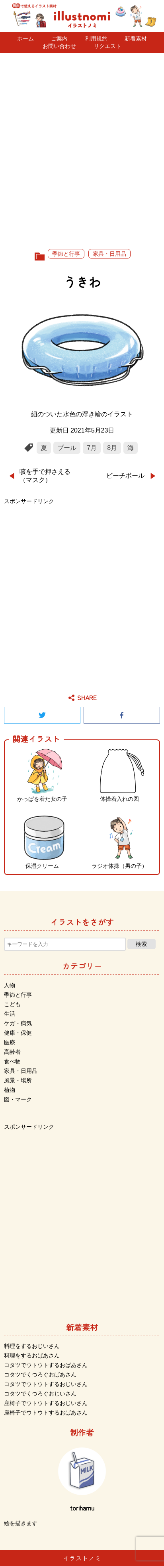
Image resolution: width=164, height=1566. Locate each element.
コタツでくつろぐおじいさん (40, 1393)
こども (12, 1004)
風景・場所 (18, 1080)
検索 (141, 944)
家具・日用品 (109, 254)
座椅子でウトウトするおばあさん (46, 1412)
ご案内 (59, 38)
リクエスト (107, 46)
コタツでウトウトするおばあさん (46, 1365)
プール (66, 447)
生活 (9, 1014)
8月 (112, 447)
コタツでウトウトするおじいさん (46, 1384)
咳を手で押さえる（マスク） (45, 475)
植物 (9, 1090)
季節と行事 (66, 254)
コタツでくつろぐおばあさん (40, 1374)
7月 (92, 447)
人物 (9, 985)
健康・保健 (18, 1033)
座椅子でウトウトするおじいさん (46, 1403)
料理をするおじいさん (32, 1346)
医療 (9, 1042)
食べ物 (12, 1061)
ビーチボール (125, 475)
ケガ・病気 (18, 1023)
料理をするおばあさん (32, 1355)
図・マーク (18, 1099)
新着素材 (136, 38)
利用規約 (96, 38)
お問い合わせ (59, 46)
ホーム (25, 38)
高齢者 (12, 1052)
